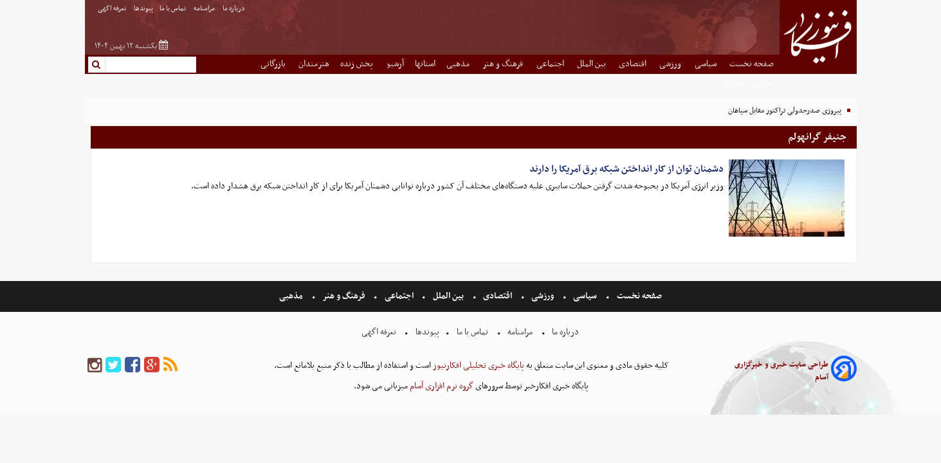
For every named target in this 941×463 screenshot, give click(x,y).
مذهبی (458, 64)
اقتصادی (633, 64)
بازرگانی (274, 64)
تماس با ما (173, 9)
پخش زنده (357, 64)
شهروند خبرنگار (748, 83)
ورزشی (671, 64)
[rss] (170, 366)
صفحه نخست (751, 64)
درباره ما (234, 9)
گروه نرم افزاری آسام (440, 386)
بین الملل (592, 64)
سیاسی (706, 64)
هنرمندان (313, 64)
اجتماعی (551, 64)
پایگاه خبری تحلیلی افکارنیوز (477, 365)
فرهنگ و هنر (503, 64)
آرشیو (395, 64)
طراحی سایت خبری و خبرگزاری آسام (781, 371)
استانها (425, 64)
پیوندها (143, 9)
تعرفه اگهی (112, 9)
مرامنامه (205, 9)
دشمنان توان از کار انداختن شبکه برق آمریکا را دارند (626, 169)
